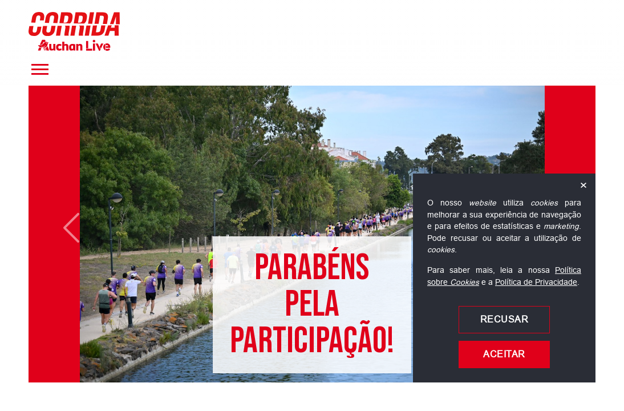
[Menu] (40, 69)
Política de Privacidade (536, 282)
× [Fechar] (583, 185)
